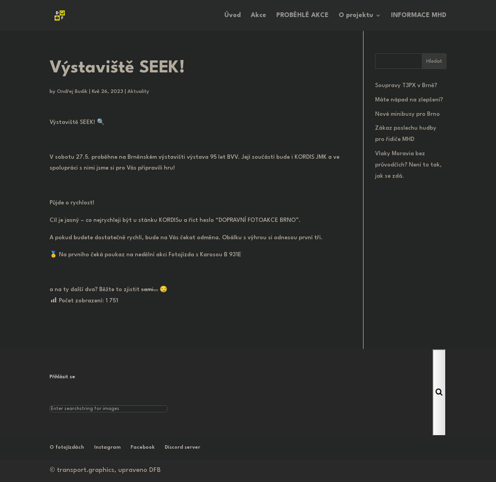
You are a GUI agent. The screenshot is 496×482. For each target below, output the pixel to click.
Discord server (182, 447)
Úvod (232, 16)
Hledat (434, 61)
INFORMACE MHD (418, 16)
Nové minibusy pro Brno (407, 114)
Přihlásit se (62, 376)
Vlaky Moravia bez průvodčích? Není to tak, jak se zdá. (408, 165)
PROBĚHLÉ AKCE (302, 16)
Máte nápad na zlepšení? (409, 100)
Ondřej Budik (72, 91)
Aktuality (138, 91)
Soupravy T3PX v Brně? (406, 86)
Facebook (143, 447)
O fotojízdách (67, 447)
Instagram (107, 447)
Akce (258, 16)
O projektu (356, 16)
